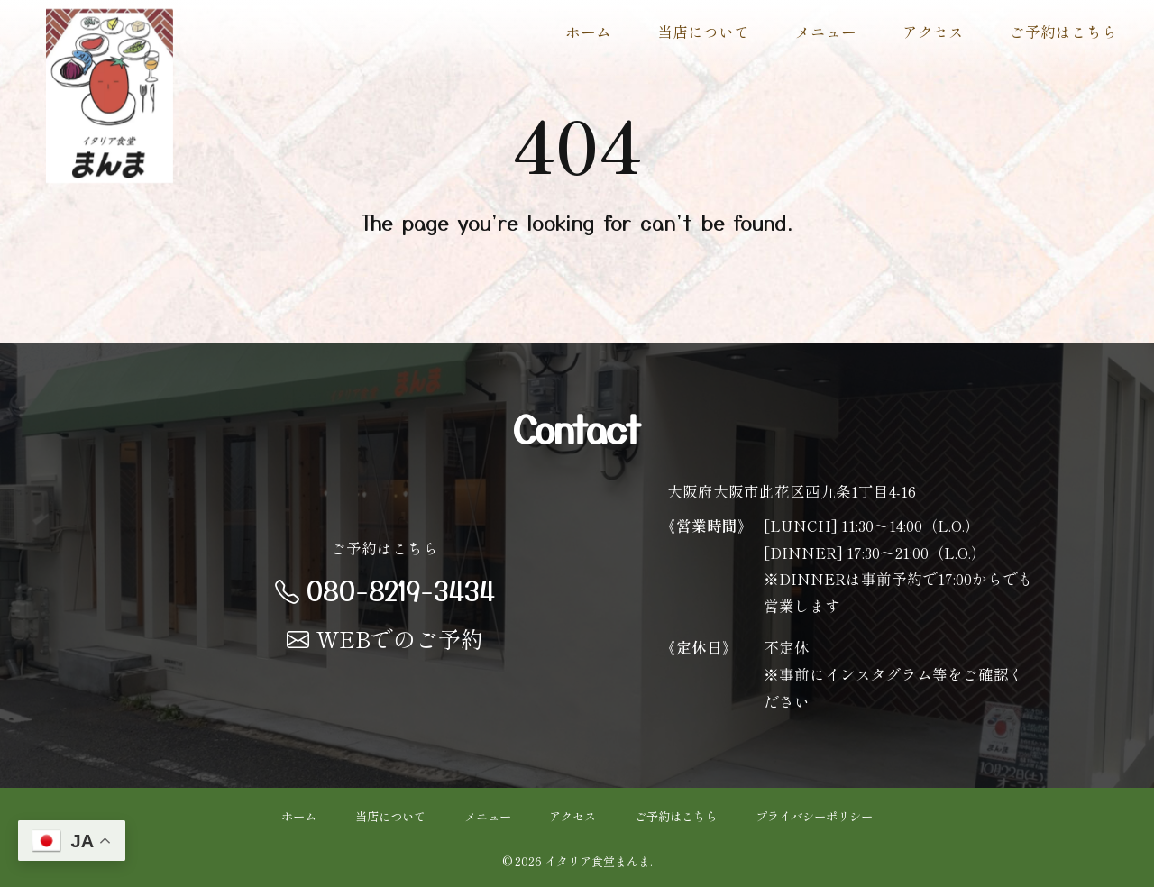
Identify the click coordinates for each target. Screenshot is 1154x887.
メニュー (825, 31)
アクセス (933, 31)
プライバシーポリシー (814, 816)
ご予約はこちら (1063, 31)
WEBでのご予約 (385, 638)
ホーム (588, 31)
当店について (703, 31)
